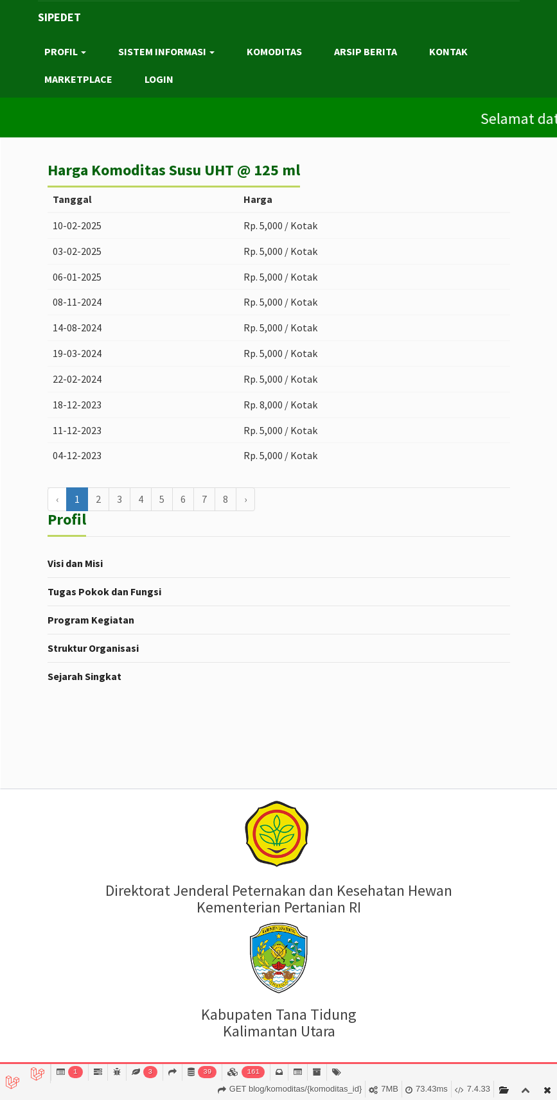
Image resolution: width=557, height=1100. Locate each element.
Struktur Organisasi (93, 648)
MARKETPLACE (78, 79)
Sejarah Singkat (84, 676)
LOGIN (159, 79)
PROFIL (65, 51)
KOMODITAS (274, 51)
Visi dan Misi (75, 563)
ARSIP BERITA (365, 51)
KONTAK (448, 51)
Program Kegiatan (91, 619)
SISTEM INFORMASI (166, 51)
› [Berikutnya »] (245, 499)
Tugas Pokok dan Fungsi (104, 591)
